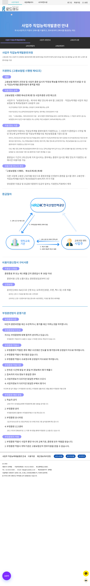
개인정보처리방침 (44, 456)
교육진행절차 (30, 46)
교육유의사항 (74, 40)
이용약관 (31, 456)
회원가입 (77, 2)
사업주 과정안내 (45, 40)
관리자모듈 (70, 456)
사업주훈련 (15, 2)
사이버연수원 (42, 2)
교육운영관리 (59, 46)
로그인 (69, 2)
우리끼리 (82, 456)
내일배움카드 (28, 2)
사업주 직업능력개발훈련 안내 (14, 456)
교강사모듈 (58, 456)
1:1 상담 (85, 2)
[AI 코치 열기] (6, 576)
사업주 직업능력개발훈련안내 (15, 40)
